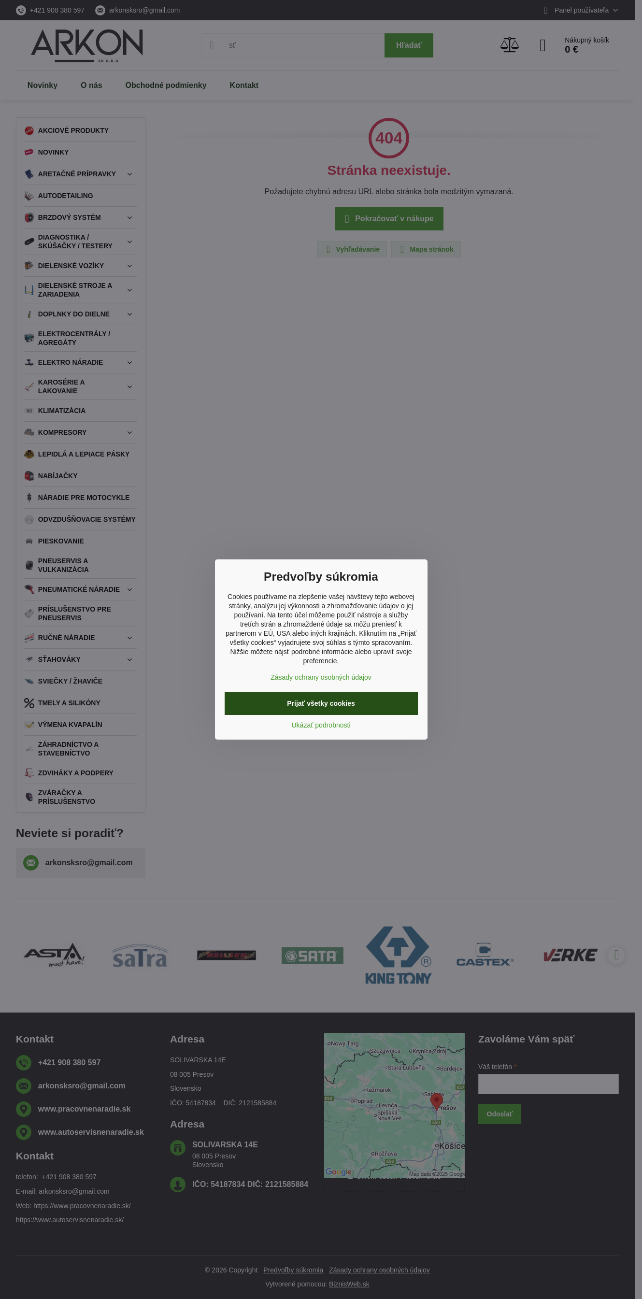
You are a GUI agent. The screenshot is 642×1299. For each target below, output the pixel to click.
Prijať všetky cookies (321, 703)
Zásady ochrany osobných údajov (321, 677)
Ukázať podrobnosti (321, 725)
